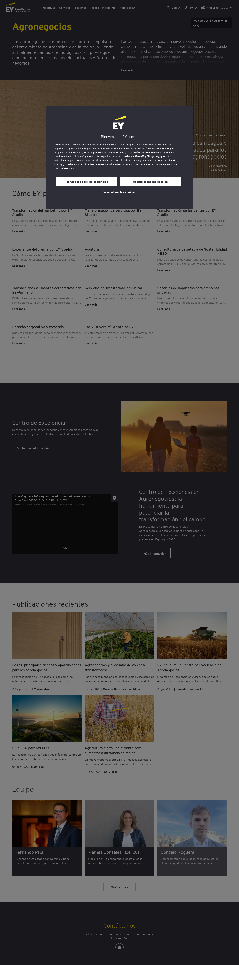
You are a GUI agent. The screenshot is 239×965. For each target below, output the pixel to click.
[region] (119, 157)
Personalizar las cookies (119, 192)
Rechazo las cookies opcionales (86, 181)
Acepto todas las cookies (150, 181)
